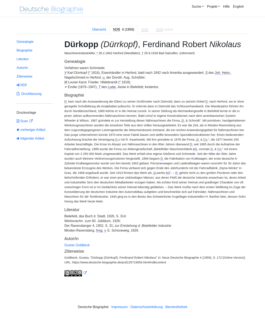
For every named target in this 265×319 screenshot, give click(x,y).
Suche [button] (196, 6)
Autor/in (22, 67)
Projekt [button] (212, 6)
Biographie (25, 50)
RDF (22, 85)
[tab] (124, 29)
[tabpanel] (132, 159)
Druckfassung (29, 94)
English (238, 6)
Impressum (119, 307)
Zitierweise (24, 76)
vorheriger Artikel (31, 129)
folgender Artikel (30, 138)
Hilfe (226, 6)
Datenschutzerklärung (146, 307)
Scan (23, 121)
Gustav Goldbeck (77, 245)
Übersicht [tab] (99, 29)
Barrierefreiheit (176, 307)
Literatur (23, 59)
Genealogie (25, 41)
